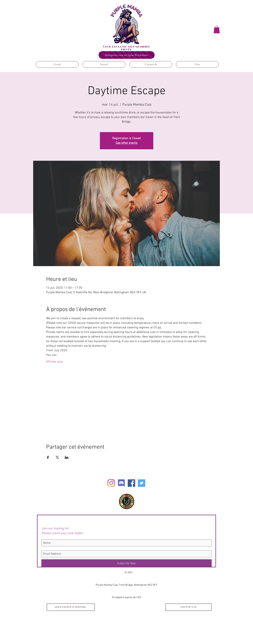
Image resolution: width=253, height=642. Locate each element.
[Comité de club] (188, 607)
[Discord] (121, 483)
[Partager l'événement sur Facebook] (48, 457)
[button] (217, 29)
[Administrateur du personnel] (71, 607)
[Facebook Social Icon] (131, 483)
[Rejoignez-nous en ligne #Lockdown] (127, 55)
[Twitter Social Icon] (141, 483)
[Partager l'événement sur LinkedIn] (66, 457)
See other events (126, 143)
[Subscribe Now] (126, 563)
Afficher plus (54, 362)
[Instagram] (111, 483)
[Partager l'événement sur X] (57, 457)
